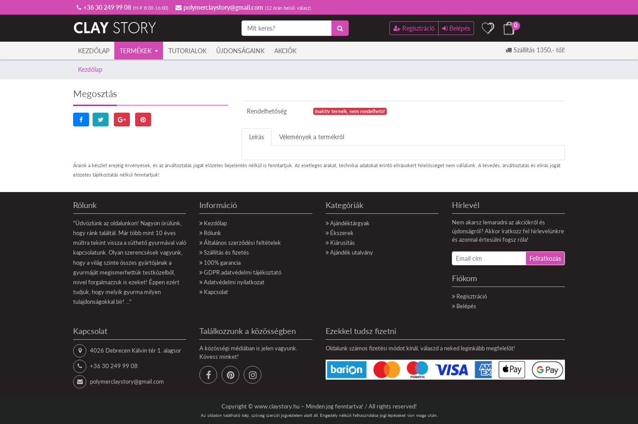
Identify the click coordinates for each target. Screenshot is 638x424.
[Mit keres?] (286, 28)
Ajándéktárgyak (350, 223)
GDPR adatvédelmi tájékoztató (242, 272)
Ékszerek (342, 232)
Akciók (285, 51)
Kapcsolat (216, 291)
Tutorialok (187, 51)
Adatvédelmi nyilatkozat (234, 282)
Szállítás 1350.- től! (535, 50)
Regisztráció (471, 296)
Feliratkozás (545, 258)
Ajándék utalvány (351, 252)
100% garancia (222, 262)
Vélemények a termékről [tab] (311, 137)
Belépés (466, 306)
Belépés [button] (456, 28)
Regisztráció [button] (414, 28)
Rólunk (212, 232)
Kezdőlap (93, 51)
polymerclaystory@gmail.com (127, 381)
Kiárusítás (342, 242)
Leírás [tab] (256, 137)
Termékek (136, 51)
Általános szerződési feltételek (242, 242)
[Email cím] (489, 258)
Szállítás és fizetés (226, 252)
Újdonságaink (240, 51)
